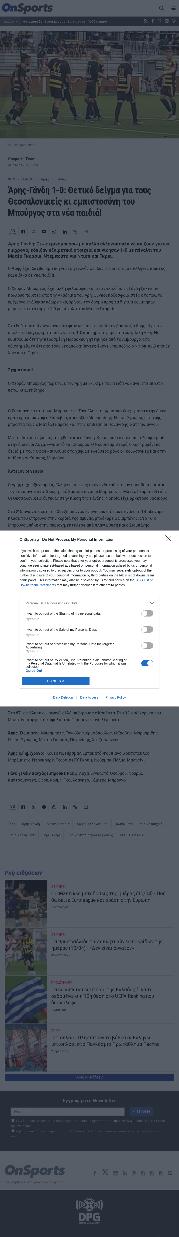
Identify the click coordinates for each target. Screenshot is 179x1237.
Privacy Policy (116, 697)
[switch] (147, 613)
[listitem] (89, 603)
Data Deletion (63, 697)
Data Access (89, 697)
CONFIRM (56, 681)
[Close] (169, 539)
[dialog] (89, 618)
